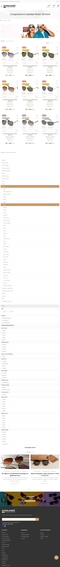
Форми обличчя (5, 178)
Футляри (4, 296)
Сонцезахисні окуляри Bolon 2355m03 (30, 100)
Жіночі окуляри (5, 165)
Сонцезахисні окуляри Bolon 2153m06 (50, 66)
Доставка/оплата (25, 536)
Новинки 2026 (5, 162)
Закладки (42, 534)
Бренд (5, 20)
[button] (58, 6)
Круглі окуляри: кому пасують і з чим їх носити (45, 474)
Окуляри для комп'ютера (7, 290)
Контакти (23, 538)
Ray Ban (3, 160)
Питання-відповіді (25, 534)
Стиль (3, 183)
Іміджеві (3, 293)
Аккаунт (42, 532)
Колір (3, 181)
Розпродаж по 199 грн (7, 301)
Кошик (41, 538)
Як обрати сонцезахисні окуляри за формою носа (15, 474)
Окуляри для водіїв (6, 170)
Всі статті (30, 452)
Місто (3, 298)
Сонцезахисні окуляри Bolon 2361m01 (50, 134)
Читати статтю (15, 483)
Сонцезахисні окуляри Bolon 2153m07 (10, 100)
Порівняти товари (44, 536)
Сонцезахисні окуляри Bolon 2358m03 (50, 100)
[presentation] (2, 31)
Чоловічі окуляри (5, 168)
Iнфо (57, 1)
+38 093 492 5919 (7, 524)
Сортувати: (3, 40)
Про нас (23, 532)
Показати (47, 42)
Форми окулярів (5, 176)
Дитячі (3, 173)
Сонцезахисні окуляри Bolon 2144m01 (10, 66)
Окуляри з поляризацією (7, 288)
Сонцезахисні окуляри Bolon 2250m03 (30, 134)
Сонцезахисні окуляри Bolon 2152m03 (30, 66)
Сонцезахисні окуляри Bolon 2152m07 (10, 134)
